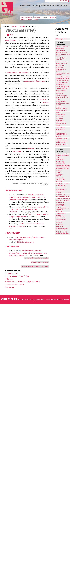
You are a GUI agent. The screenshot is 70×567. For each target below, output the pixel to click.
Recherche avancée (56, 321)
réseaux (46, 159)
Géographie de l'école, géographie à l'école (62, 87)
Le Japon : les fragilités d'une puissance (60, 179)
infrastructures (11, 42)
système (45, 106)
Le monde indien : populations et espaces (61, 190)
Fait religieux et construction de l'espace (60, 129)
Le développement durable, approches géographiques (61, 63)
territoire (45, 109)
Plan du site (21, 321)
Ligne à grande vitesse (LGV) (19, 296)
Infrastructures (13, 293)
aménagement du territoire (18, 77)
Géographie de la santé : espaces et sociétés (61, 134)
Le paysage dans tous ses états (62, 74)
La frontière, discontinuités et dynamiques (61, 69)
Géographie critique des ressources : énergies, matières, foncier (62, 143)
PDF (12, 35)
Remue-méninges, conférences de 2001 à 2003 (62, 97)
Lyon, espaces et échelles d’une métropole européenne (61, 221)
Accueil (16, 27)
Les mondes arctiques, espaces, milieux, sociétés (62, 228)
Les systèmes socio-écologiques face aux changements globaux (63, 53)
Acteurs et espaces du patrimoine (62, 47)
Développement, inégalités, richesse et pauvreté (62, 103)
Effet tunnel (11, 299)
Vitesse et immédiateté (16, 306)
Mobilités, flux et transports (25, 260)
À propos (35, 19)
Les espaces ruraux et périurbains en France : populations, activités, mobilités (63, 167)
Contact (43, 321)
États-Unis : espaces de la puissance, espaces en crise (62, 185)
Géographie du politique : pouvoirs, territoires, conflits (62, 108)
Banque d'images (26, 19)
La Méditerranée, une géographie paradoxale (62, 209)
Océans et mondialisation (60, 113)
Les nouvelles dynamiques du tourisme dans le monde (61, 122)
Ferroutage (11, 309)
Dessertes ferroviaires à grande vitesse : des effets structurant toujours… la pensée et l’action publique (27, 214)
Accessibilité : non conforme (32, 321)
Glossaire (45, 17)
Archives (48, 321)
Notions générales (61, 39)
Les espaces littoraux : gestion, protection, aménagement (62, 82)
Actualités (53, 17)
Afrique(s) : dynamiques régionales (59, 174)
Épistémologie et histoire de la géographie (61, 91)
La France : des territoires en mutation (35, 277)
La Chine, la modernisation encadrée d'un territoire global (60, 160)
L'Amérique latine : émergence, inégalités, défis (61, 215)
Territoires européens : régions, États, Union (33, 286)
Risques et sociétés (62, 139)
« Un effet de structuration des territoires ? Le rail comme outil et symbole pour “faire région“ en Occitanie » (28, 271)
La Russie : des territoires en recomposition (60, 204)
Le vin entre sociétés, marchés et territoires (62, 77)
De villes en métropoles (59, 117)
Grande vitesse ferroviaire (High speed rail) (25, 302)
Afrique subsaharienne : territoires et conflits (63, 199)
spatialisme (34, 162)
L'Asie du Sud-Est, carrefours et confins (62, 233)
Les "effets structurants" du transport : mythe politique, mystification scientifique (28, 226)
